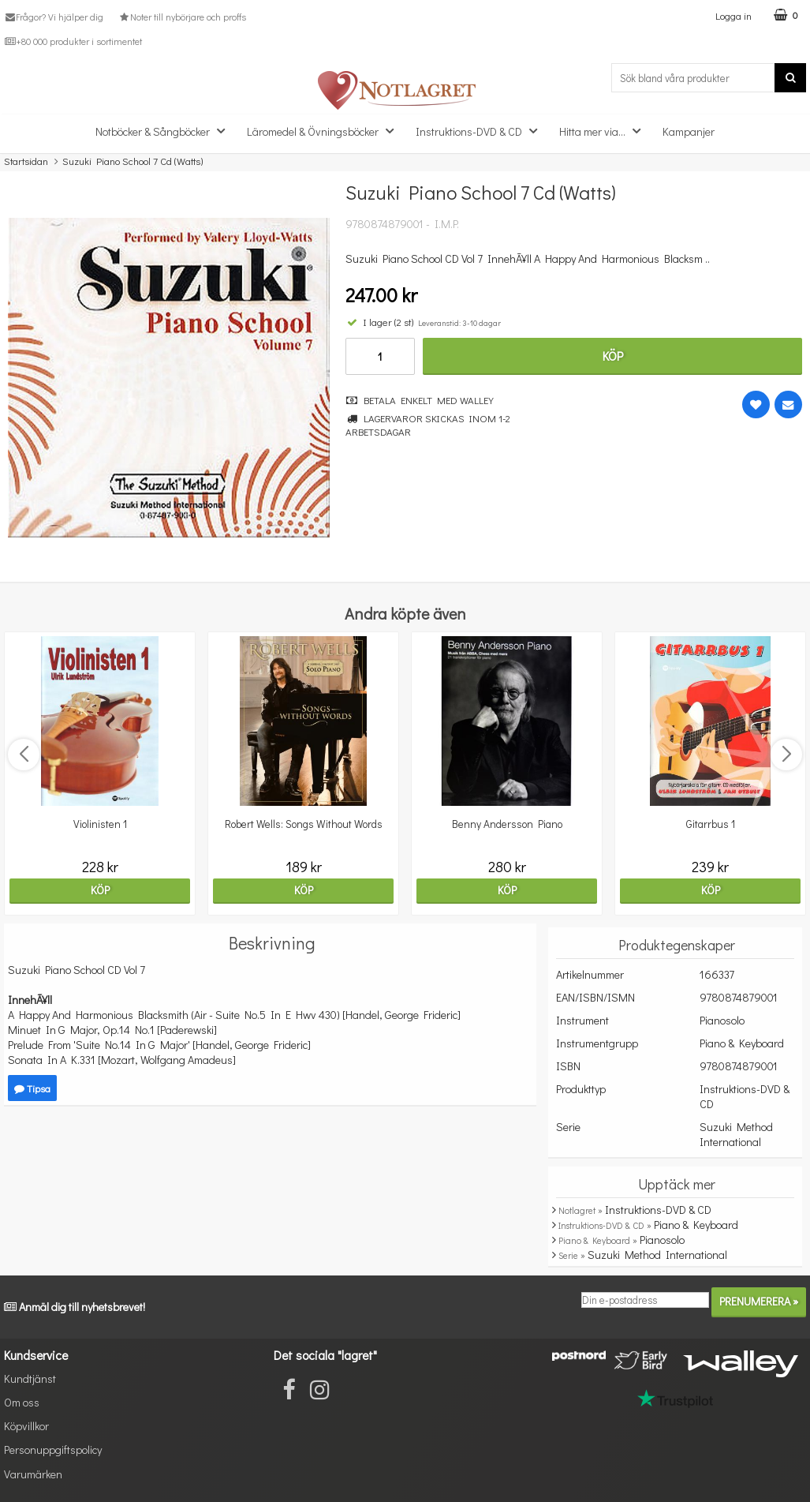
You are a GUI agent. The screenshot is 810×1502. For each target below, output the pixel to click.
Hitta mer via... (604, 130)
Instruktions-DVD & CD (481, 130)
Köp (613, 355)
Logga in (733, 15)
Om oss (21, 1402)
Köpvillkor (26, 1425)
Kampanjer (689, 131)
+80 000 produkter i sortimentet (73, 41)
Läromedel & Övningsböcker (325, 130)
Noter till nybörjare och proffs (181, 16)
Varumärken (33, 1473)
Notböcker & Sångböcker (164, 130)
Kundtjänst (30, 1378)
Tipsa (32, 1088)
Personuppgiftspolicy (53, 1449)
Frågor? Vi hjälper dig (53, 16)
